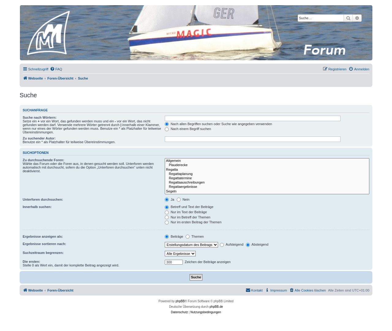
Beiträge (174, 236)
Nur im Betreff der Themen (187, 217)
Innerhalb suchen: (37, 207)
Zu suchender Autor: (39, 138)
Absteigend (257, 244)
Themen (195, 236)
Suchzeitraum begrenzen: (43, 253)
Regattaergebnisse (267, 187)
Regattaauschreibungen (267, 182)
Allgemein (267, 161)
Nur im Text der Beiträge (186, 212)
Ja (169, 199)
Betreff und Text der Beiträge (189, 207)
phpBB (180, 301)
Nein (183, 199)
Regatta (267, 170)
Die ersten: (31, 261)
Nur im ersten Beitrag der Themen (193, 222)
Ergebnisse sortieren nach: (44, 244)
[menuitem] (56, 69)
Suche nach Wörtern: (40, 117)
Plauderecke (267, 165)
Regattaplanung (267, 174)
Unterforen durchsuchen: (43, 199)
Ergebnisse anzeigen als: (43, 236)
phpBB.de (216, 306)
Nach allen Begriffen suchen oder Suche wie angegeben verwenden (218, 124)
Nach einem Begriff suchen (188, 129)
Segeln (267, 191)
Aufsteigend (231, 244)
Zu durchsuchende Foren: (43, 160)
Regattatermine (267, 178)
